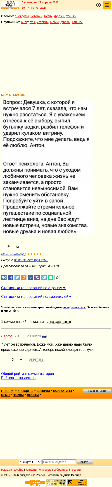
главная (7, 391)
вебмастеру (61, 469)
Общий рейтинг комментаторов (27, 374)
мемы (48, 16)
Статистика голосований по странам (31, 288)
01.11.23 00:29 (29, 336)
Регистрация (39, 7)
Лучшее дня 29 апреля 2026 (39, 2)
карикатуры (62, 391)
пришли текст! (97, 390)
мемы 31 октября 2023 (31, 260)
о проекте (45, 469)
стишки (71, 16)
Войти (25, 7)
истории (36, 16)
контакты (31, 469)
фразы (59, 16)
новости (76, 469)
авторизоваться (74, 307)
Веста (6, 336)
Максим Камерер (13, 254)
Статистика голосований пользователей (34, 297)
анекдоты (22, 16)
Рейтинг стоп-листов (18, 378)
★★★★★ (34, 254)
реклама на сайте (12, 469)
